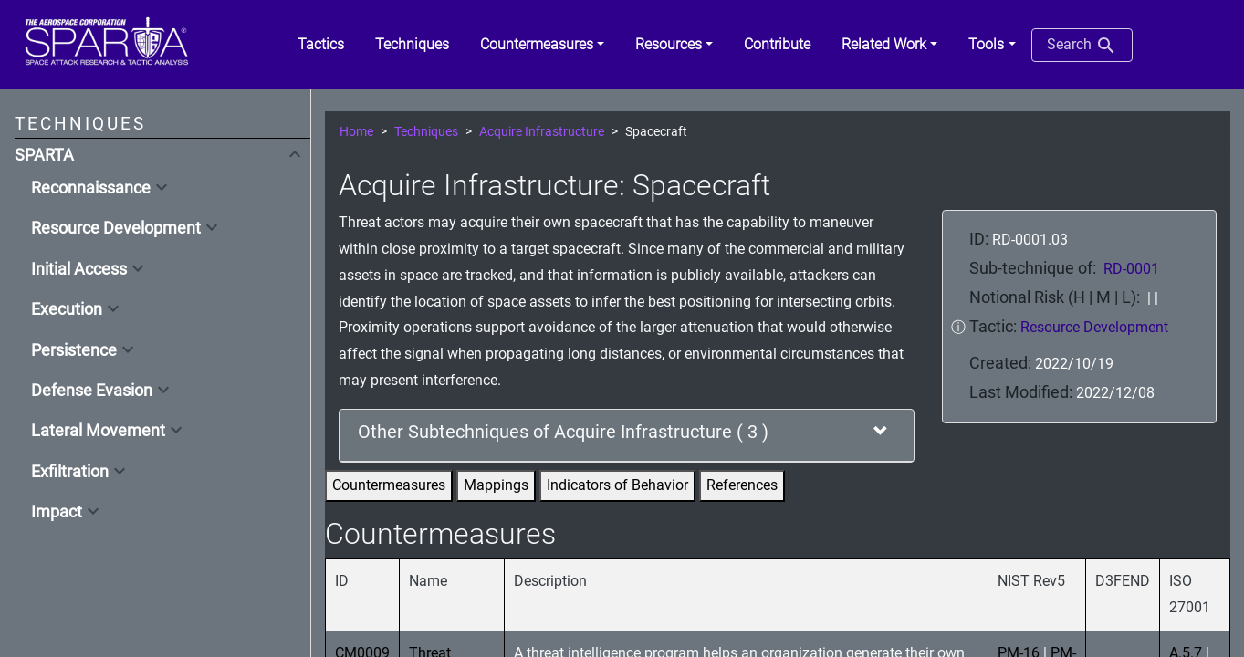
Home (356, 132)
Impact (56, 512)
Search (1082, 46)
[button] (542, 44)
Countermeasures (388, 485)
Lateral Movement (98, 431)
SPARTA (44, 155)
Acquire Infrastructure (541, 132)
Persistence (74, 350)
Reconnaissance (91, 188)
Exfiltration (70, 472)
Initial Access (79, 269)
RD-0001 (1131, 268)
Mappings (496, 485)
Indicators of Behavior (617, 485)
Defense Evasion (91, 390)
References (742, 485)
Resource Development (116, 228)
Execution (66, 309)
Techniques (426, 132)
